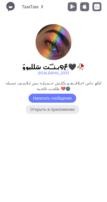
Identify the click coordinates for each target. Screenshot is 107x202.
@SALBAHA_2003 (53, 72)
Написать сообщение (52, 98)
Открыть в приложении (52, 109)
